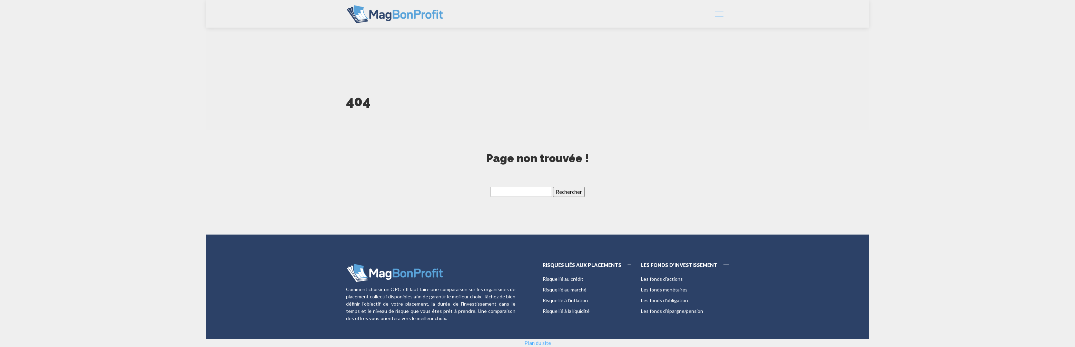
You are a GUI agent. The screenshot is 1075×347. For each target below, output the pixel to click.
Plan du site (537, 343)
